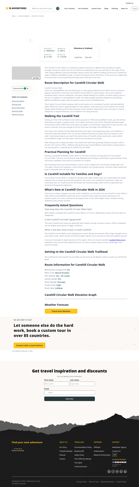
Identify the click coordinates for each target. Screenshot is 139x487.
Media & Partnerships (102, 455)
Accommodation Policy (83, 447)
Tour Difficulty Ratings (82, 459)
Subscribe (69, 399)
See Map (36, 78)
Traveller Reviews (65, 451)
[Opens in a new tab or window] (78, 55)
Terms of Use (94, 482)
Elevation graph (17, 111)
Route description (18, 101)
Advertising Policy (107, 482)
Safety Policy (79, 455)
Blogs (106, 8)
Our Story (63, 447)
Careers (62, 459)
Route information (18, 108)
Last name (74, 380)
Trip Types (78, 463)
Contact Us (116, 451)
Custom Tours (96, 8)
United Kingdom (23, 16)
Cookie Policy (121, 482)
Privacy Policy (82, 482)
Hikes (14, 16)
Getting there (16, 104)
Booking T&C (79, 451)
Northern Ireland (38, 16)
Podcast (62, 455)
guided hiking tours (117, 240)
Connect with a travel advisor (29, 345)
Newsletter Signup (119, 447)
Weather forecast (18, 114)
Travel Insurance (80, 466)
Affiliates (97, 447)
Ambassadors (99, 451)
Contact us (129, 3)
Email (46, 389)
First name (48, 380)
